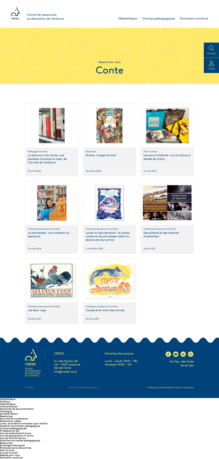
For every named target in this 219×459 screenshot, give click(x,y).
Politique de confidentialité (159, 387)
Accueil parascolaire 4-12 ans (17, 435)
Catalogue (6, 411)
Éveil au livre (7, 450)
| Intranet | (178, 387)
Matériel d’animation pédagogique (20, 425)
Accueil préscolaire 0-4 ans (15, 433)
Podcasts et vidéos (10, 421)
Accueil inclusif (8, 452)
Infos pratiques (8, 406)
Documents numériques (14, 418)
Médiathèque (127, 18)
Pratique (5, 401)
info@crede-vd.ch (65, 371)
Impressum (189, 387)
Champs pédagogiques (158, 18)
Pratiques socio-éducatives (15, 447)
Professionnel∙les (9, 430)
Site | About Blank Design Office (83, 387)
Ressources (6, 416)
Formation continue (194, 18)
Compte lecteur (9, 413)
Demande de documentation (17, 408)
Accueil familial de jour (13, 438)
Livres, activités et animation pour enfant (24, 423)
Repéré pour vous (10, 455)
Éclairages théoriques (12, 445)
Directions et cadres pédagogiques (20, 440)
